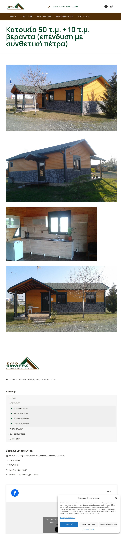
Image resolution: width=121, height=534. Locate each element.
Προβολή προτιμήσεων (108, 524)
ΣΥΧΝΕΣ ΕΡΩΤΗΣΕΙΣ (17, 434)
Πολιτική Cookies (88, 530)
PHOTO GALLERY (16, 429)
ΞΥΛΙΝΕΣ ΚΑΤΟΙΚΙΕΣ (20, 408)
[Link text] (15, 9)
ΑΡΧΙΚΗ (12, 398)
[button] (116, 498)
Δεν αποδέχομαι (88, 524)
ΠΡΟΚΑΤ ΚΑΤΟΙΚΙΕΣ (20, 413)
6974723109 (14, 465)
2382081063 (14, 460)
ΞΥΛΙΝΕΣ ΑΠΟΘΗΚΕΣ (21, 418)
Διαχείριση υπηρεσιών (67, 518)
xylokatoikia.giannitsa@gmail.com (23, 474)
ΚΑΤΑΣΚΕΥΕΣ (15, 403)
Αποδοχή (69, 524)
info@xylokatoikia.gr (18, 470)
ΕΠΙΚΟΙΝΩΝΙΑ (15, 439)
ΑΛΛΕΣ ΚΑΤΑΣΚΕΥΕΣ (21, 423)
